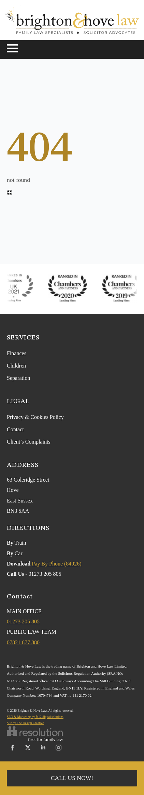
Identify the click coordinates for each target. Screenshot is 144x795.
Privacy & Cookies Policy (35, 417)
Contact (15, 429)
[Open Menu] (12, 48)
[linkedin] (43, 747)
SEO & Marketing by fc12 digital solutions (35, 717)
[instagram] (58, 747)
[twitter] (27, 747)
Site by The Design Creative (25, 723)
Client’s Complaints (29, 442)
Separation (18, 378)
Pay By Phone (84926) (56, 564)
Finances (16, 353)
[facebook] (12, 747)
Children (16, 366)
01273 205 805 (23, 621)
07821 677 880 (23, 642)
